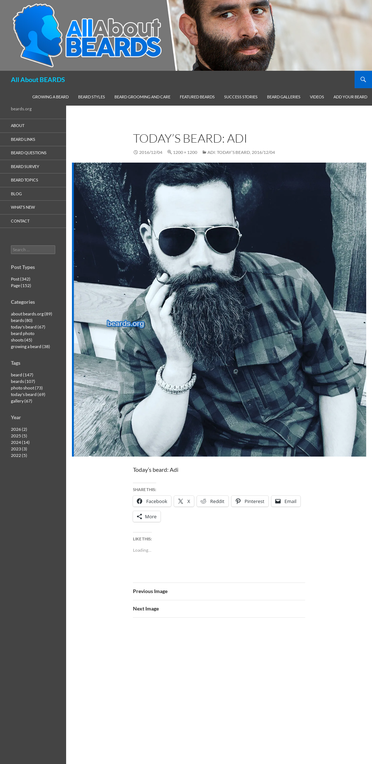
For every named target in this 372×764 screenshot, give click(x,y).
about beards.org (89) (31, 313)
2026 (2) (19, 429)
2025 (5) (19, 435)
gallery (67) (21, 401)
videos (317, 96)
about (17, 125)
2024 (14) (20, 442)
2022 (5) (19, 455)
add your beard (350, 96)
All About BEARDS (38, 79)
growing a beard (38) (30, 346)
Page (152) (21, 285)
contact (20, 220)
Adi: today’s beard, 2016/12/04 (241, 152)
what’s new (23, 207)
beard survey (25, 166)
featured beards (197, 96)
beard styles (91, 96)
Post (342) (21, 279)
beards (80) (22, 320)
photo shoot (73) (27, 388)
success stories (241, 96)
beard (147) (22, 374)
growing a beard (50, 96)
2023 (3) (19, 449)
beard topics (24, 179)
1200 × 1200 (185, 152)
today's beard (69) (28, 394)
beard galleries (283, 96)
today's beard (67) (28, 327)
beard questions (28, 152)
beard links (23, 139)
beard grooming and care (142, 96)
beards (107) (23, 381)
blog (16, 193)
